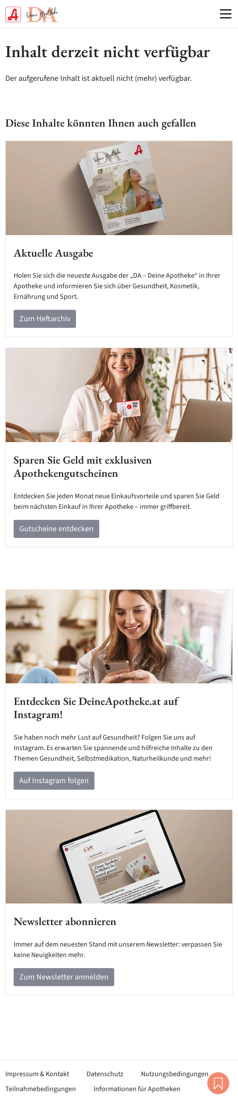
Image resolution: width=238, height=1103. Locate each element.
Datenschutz (105, 1074)
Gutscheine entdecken (56, 528)
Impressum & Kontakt (37, 1074)
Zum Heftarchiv (44, 318)
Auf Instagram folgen (54, 780)
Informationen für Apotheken (137, 1089)
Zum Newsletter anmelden (63, 977)
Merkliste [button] (218, 1083)
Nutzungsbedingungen (175, 1074)
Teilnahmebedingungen (40, 1089)
